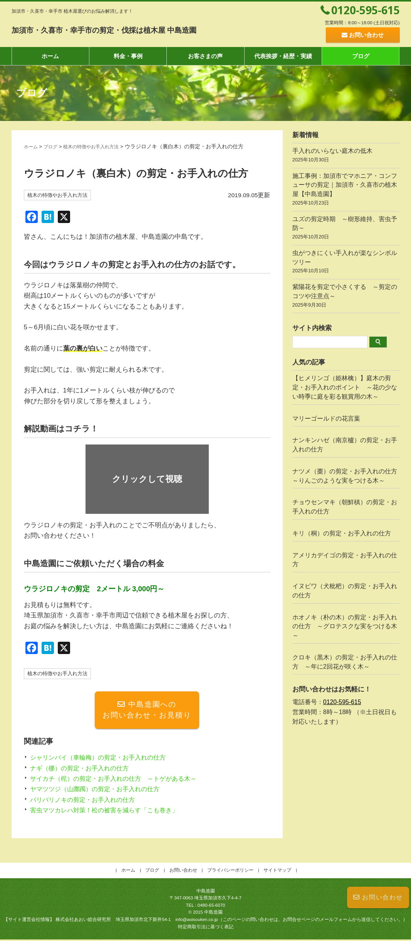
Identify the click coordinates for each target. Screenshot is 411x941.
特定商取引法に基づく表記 (205, 928)
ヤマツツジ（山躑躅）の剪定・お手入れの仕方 (99, 790)
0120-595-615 (365, 10)
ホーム (50, 56)
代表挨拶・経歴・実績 (283, 56)
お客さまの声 (205, 56)
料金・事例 (128, 56)
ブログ (360, 56)
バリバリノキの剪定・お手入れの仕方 (85, 801)
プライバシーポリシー (230, 871)
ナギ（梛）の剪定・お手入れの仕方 (82, 769)
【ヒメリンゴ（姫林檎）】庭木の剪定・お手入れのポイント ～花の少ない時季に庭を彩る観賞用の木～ (344, 387)
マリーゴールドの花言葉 (326, 418)
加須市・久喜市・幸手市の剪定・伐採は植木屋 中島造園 (143, 29)
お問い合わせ (378, 897)
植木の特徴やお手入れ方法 (100, 146)
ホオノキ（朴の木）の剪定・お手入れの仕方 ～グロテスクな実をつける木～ (344, 626)
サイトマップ (277, 871)
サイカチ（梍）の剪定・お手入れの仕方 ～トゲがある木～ (118, 779)
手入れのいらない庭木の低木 (346, 156)
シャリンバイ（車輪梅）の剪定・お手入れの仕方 (102, 759)
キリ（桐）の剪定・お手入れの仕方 (341, 533)
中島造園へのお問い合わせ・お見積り (146, 711)
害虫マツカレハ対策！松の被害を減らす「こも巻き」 (108, 811)
